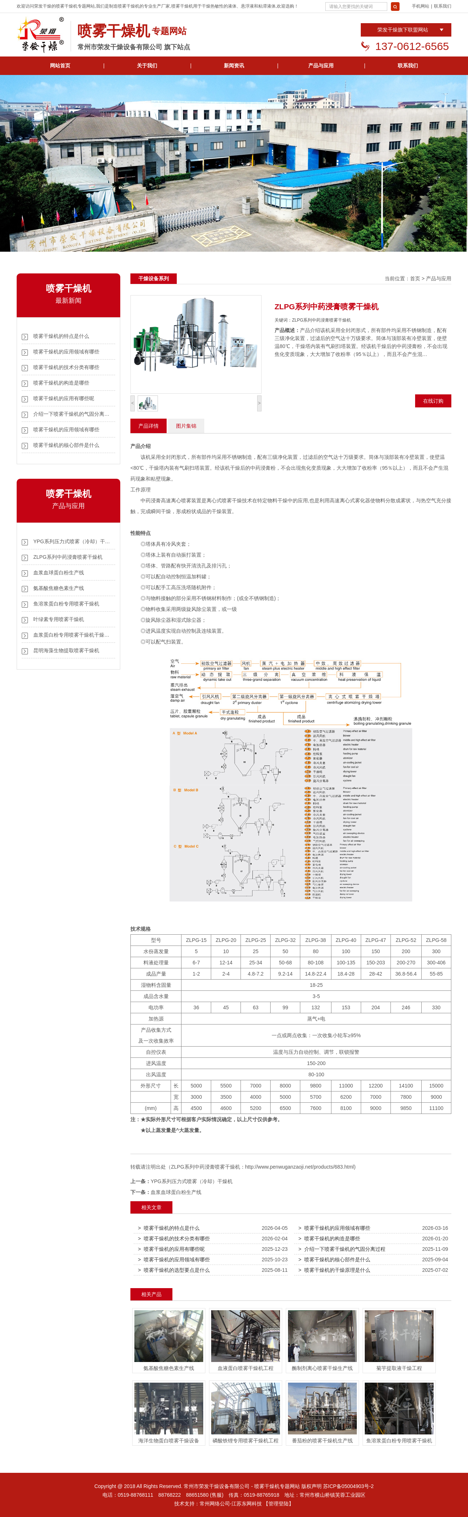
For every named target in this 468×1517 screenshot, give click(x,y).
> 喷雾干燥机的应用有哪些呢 (171, 1249)
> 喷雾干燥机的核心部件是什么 (334, 1259)
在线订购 (433, 401)
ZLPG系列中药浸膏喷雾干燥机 (68, 557)
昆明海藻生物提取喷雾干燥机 (66, 650)
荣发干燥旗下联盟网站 (402, 30)
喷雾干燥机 (67, 6)
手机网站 (420, 6)
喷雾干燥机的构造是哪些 (61, 383)
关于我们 (147, 65)
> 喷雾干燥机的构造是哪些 (329, 1238)
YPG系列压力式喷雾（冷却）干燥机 (192, 1181)
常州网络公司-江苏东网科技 (231, 1503)
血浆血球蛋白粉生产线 (58, 572)
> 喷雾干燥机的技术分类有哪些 (174, 1238)
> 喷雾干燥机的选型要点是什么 (174, 1270)
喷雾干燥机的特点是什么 (61, 336)
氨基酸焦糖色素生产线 (58, 588)
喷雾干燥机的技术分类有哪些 (66, 367)
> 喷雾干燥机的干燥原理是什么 (334, 1270)
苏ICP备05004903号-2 (348, 1486)
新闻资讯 (234, 65)
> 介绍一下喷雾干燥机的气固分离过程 (341, 1249)
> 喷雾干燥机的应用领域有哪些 (334, 1228)
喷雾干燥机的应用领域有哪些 (66, 352)
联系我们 (442, 6)
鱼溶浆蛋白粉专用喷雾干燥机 (66, 604)
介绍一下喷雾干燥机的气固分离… (71, 414)
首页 (415, 278)
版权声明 (311, 1486)
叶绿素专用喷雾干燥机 (58, 619)
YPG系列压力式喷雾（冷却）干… (71, 541)
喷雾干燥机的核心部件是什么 (66, 445)
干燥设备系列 (153, 278)
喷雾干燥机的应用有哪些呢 (63, 398)
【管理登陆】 (278, 1503)
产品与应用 (321, 65)
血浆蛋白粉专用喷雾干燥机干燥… (71, 635)
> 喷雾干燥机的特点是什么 (169, 1228)
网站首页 (60, 65)
